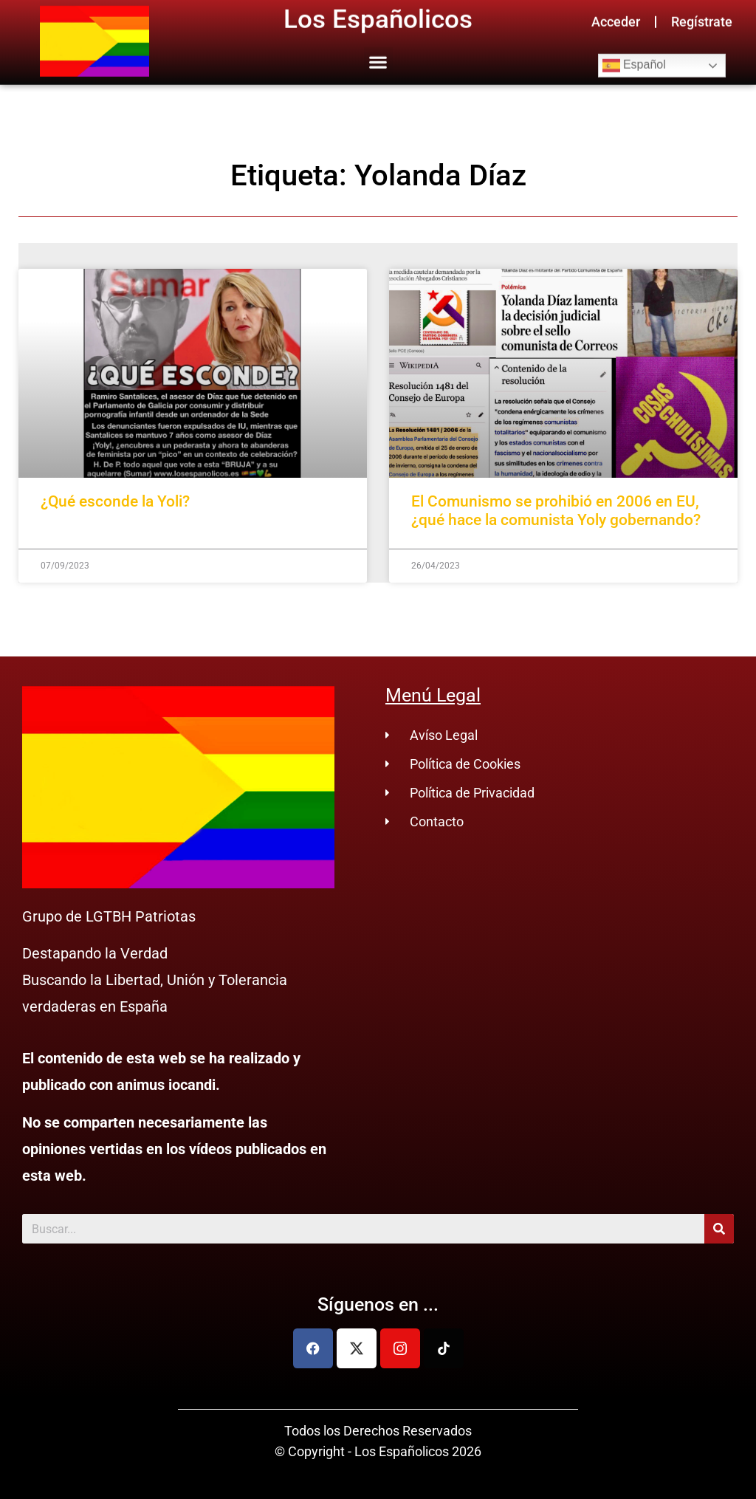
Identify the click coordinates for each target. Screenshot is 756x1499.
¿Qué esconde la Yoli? (115, 501)
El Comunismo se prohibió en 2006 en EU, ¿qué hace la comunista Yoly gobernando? (556, 511)
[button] (378, 53)
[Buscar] (719, 1229)
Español (634, 57)
